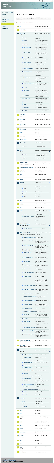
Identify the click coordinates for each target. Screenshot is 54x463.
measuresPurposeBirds (28, 68)
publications (23, 432)
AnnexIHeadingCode (28, 228)
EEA (7, 1)
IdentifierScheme (27, 365)
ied (20, 210)
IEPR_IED (22, 345)
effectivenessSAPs (27, 52)
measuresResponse (27, 71)
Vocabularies (5, 23)
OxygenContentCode (28, 308)
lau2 (21, 413)
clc (24, 401)
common (22, 136)
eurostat (22, 171)
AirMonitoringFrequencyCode (29, 237)
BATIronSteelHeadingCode (29, 272)
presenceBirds (26, 81)
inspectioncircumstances (29, 216)
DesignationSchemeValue (29, 359)
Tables (3, 16)
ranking (25, 87)
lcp (20, 421)
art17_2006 (22, 114)
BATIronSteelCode (27, 268)
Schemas (4, 21)
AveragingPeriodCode (28, 249)
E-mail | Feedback (6, 459)
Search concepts (31, 22)
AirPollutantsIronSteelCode (29, 245)
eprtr (21, 150)
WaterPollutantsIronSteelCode (29, 334)
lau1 (21, 410)
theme (25, 391)
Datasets (4, 14)
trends (25, 104)
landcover (22, 398)
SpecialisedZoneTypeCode (29, 384)
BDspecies (26, 38)
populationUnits (27, 77)
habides (22, 204)
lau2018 (22, 417)
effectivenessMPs (27, 47)
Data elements (5, 19)
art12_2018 (22, 33)
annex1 (25, 214)
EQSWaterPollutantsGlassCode (29, 296)
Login (41, 0)
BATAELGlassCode (27, 252)
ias (20, 207)
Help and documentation (7, 12)
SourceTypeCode (27, 321)
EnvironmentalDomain (28, 362)
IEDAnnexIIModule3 (25, 232)
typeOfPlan (26, 110)
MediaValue (26, 373)
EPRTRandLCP (23, 162)
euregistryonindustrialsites (26, 167)
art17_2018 (22, 124)
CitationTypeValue (27, 357)
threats (25, 102)
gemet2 (22, 182)
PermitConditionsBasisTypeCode (29, 311)
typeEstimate (26, 107)
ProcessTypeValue (27, 378)
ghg (21, 200)
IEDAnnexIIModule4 (25, 340)
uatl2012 (25, 406)
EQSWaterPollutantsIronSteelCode (29, 300)
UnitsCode (26, 323)
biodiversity (23, 129)
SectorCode (26, 318)
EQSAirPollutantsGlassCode (29, 285)
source (25, 191)
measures (25, 59)
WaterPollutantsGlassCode (29, 330)
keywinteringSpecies (28, 57)
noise (21, 428)
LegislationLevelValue (28, 367)
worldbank (22, 452)
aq (20, 26)
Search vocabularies (21, 22)
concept (25, 185)
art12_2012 (22, 30)
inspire (21, 350)
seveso (21, 435)
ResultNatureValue (27, 380)
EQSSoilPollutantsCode (28, 292)
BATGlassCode (27, 261)
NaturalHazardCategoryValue (29, 375)
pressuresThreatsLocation (29, 83)
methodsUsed (26, 75)
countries (25, 44)
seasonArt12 (26, 95)
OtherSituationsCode (28, 304)
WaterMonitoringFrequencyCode (29, 327)
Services (4, 26)
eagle (25, 403)
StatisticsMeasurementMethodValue (29, 389)
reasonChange (26, 90)
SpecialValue (26, 386)
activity (25, 154)
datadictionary (23, 139)
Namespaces (5, 28)
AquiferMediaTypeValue (28, 354)
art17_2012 (22, 119)
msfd (21, 425)
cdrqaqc (25, 40)
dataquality (22, 142)
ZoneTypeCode (26, 394)
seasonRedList (26, 98)
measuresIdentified (27, 62)
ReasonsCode (26, 314)
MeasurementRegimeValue (29, 370)
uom (21, 443)
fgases (21, 179)
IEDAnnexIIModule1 (25, 224)
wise (21, 447)
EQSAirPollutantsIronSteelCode (29, 289)
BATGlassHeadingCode (28, 264)
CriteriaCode (26, 279)
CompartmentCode (27, 276)
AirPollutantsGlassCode (28, 240)
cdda (21, 132)
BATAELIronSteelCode (28, 257)
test (21, 440)
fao (21, 174)
